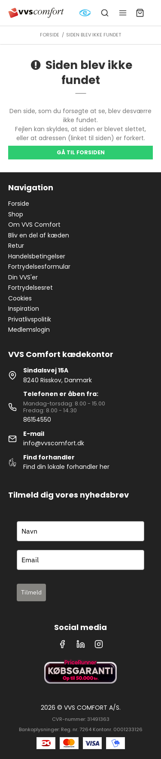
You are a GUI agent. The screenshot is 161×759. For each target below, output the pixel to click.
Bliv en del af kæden (38, 235)
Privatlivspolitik (29, 319)
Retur (16, 245)
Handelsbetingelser (36, 256)
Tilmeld (31, 592)
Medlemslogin (29, 329)
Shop (15, 214)
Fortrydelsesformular (39, 266)
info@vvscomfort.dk (53, 443)
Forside (18, 203)
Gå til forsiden (81, 152)
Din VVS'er (23, 277)
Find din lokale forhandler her (66, 466)
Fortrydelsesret (30, 287)
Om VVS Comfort (34, 224)
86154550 (37, 419)
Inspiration (23, 308)
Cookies (20, 298)
